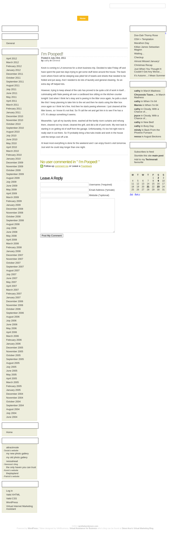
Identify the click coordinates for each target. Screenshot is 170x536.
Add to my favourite (146, 161)
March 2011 (12, 104)
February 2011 (14, 108)
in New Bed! (144, 122)
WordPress (12, 502)
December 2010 (14, 116)
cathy (46, 60)
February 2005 (14, 386)
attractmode (12, 447)
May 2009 (11, 189)
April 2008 (11, 239)
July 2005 (11, 366)
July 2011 (11, 89)
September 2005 (15, 359)
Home (83, 18)
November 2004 (14, 397)
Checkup (138, 57)
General (56, 60)
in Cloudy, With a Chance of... (146, 110)
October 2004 (13, 401)
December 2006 (14, 301)
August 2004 (13, 409)
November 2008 (14, 212)
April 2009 (11, 193)
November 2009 (14, 166)
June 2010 (11, 139)
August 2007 (13, 270)
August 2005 (13, 363)
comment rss (61, 166)
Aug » (137, 194)
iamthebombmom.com (21, 8)
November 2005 (14, 351)
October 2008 (13, 216)
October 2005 (13, 355)
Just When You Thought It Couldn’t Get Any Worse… (148, 70)
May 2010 (11, 143)
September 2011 (15, 81)
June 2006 (11, 324)
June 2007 (11, 278)
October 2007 (13, 262)
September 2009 (15, 174)
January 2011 (13, 112)
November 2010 (14, 120)
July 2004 (11, 413)
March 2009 (12, 197)
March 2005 (12, 382)
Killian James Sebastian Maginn (146, 48)
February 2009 (14, 201)
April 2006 (11, 332)
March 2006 (12, 336)
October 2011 (13, 77)
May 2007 (11, 282)
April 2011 (11, 100)
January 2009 (13, 205)
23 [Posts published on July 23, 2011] (158, 186)
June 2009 (11, 185)
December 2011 (14, 74)
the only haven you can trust (21, 467)
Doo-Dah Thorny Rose (146, 35)
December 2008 (14, 208)
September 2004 (15, 405)
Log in (9, 490)
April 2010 (11, 147)
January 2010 (13, 158)
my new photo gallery (17, 453)
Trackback (86, 166)
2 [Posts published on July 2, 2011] (158, 178)
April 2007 (11, 286)
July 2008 (11, 228)
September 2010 (15, 127)
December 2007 (14, 255)
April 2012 (11, 58)
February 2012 (14, 66)
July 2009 (11, 181)
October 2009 (13, 170)
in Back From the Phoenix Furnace (147, 131)
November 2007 (14, 259)
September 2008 (15, 220)
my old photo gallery (16, 457)
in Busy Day (144, 126)
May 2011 (11, 97)
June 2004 (11, 417)
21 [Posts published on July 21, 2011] (148, 186)
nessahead (12, 461)
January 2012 (13, 70)
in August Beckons (147, 136)
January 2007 (13, 297)
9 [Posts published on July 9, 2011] (158, 181)
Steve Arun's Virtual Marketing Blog (137, 528)
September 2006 (15, 313)
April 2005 (11, 378)
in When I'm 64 (145, 101)
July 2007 (11, 274)
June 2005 (11, 370)
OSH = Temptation (144, 39)
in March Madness (147, 90)
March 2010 (12, 151)
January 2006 (13, 343)
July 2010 (11, 135)
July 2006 (11, 320)
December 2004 (14, 393)
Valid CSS (11, 498)
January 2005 (13, 390)
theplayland (12, 473)
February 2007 (14, 293)
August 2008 (13, 224)
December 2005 (14, 347)
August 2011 (13, 85)
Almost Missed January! (146, 61)
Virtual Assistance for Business (83, 528)
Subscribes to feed (144, 151)
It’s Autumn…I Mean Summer (149, 75)
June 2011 (11, 93)
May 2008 (11, 235)
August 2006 (13, 316)
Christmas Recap (143, 65)
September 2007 (15, 266)
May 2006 (11, 328)
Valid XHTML (13, 494)
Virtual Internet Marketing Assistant (19, 507)
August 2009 (13, 178)
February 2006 (14, 339)
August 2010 (13, 131)
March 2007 (12, 289)
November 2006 (14, 305)
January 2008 (13, 251)
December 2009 (14, 162)
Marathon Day (141, 43)
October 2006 (13, 309)
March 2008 (12, 243)
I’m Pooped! (52, 53)
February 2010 (14, 154)
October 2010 (13, 124)
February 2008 (14, 247)
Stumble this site (148, 155)
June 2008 (11, 232)
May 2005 (11, 374)
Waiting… (139, 53)
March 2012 (12, 62)
